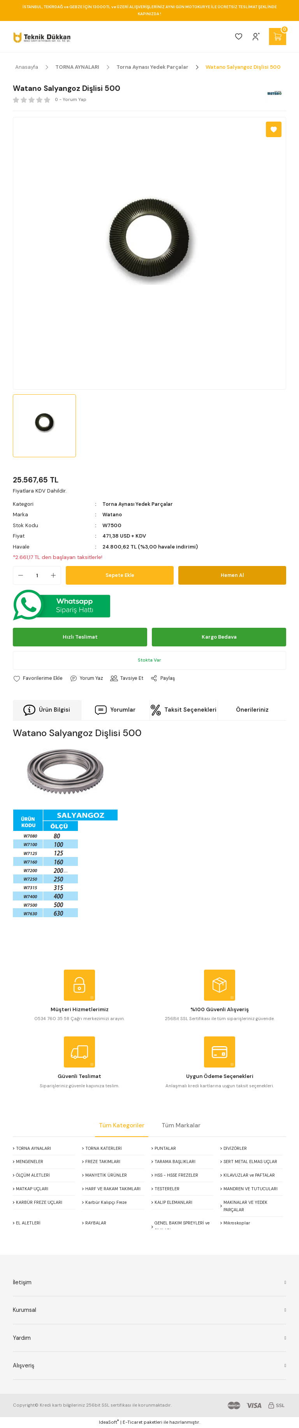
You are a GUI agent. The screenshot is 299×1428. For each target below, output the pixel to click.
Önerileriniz (252, 709)
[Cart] (277, 36)
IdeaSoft (109, 1422)
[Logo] (42, 36)
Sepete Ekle (120, 575)
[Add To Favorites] (273, 129)
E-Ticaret (132, 1422)
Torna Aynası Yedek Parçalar (138, 504)
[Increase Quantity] (55, 575)
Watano (112, 514)
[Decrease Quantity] (18, 575)
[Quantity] (37, 575)
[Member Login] (256, 36)
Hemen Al (232, 575)
